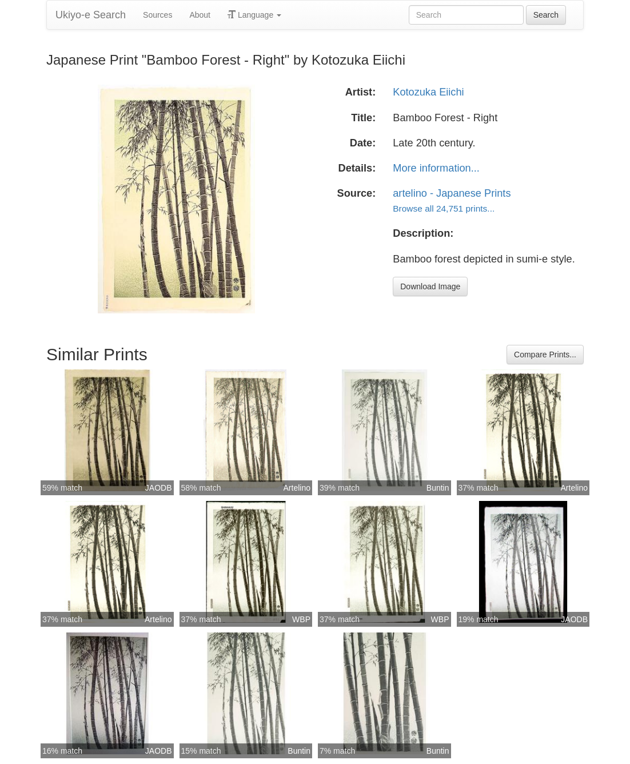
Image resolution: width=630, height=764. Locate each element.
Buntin (437, 487)
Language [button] (254, 14)
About (199, 14)
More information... (436, 168)
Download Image (430, 286)
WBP (301, 619)
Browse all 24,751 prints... (444, 208)
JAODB (158, 487)
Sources (157, 14)
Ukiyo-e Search (90, 15)
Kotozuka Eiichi (428, 92)
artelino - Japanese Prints (452, 193)
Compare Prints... (545, 354)
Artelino (297, 487)
